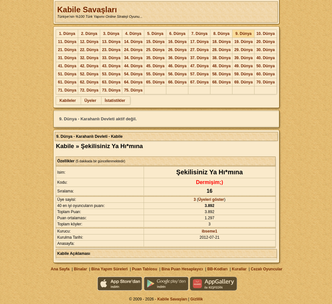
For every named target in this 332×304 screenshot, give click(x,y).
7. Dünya (199, 33)
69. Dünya (243, 82)
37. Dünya (199, 58)
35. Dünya (155, 58)
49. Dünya (243, 66)
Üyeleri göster (211, 199)
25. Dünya (155, 50)
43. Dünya (111, 66)
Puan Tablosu (144, 269)
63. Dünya (111, 82)
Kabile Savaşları (87, 9)
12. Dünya (89, 41)
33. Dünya (111, 58)
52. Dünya (89, 74)
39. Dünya (243, 58)
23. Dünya (111, 50)
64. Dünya (133, 82)
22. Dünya (89, 50)
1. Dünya (67, 33)
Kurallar (239, 269)
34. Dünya (133, 58)
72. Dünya (89, 90)
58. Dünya (221, 74)
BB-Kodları (217, 269)
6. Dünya (177, 33)
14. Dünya (133, 41)
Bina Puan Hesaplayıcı (182, 269)
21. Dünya (67, 50)
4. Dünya (133, 33)
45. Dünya (155, 66)
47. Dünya (199, 66)
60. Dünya (265, 74)
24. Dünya (133, 50)
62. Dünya (89, 82)
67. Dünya (199, 82)
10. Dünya (265, 33)
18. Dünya (221, 41)
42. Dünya (89, 66)
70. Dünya (265, 82)
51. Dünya (67, 74)
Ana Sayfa (60, 269)
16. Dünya (177, 41)
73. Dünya (111, 90)
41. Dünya (67, 66)
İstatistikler (115, 100)
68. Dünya (221, 82)
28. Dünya (221, 50)
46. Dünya (177, 66)
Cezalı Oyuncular (266, 269)
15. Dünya (155, 41)
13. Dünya (111, 41)
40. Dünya (265, 58)
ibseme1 (209, 231)
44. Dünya (133, 66)
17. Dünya (199, 41)
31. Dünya (67, 58)
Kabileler (67, 100)
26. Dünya (177, 50)
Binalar (80, 269)
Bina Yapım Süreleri (109, 269)
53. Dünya (111, 74)
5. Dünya (155, 33)
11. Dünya (67, 41)
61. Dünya (67, 82)
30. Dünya (265, 50)
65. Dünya (155, 82)
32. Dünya (89, 58)
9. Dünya (243, 33)
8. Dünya (221, 33)
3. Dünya (111, 33)
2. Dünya (89, 33)
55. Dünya (155, 74)
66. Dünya (177, 82)
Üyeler (90, 100)
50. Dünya (265, 66)
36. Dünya (177, 58)
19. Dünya (243, 41)
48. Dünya (221, 66)
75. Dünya (133, 90)
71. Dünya (67, 90)
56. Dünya (177, 74)
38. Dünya (221, 58)
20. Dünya (265, 41)
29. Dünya (243, 50)
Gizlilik (196, 299)
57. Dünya (199, 74)
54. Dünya (133, 74)
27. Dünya (199, 50)
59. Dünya (243, 74)
